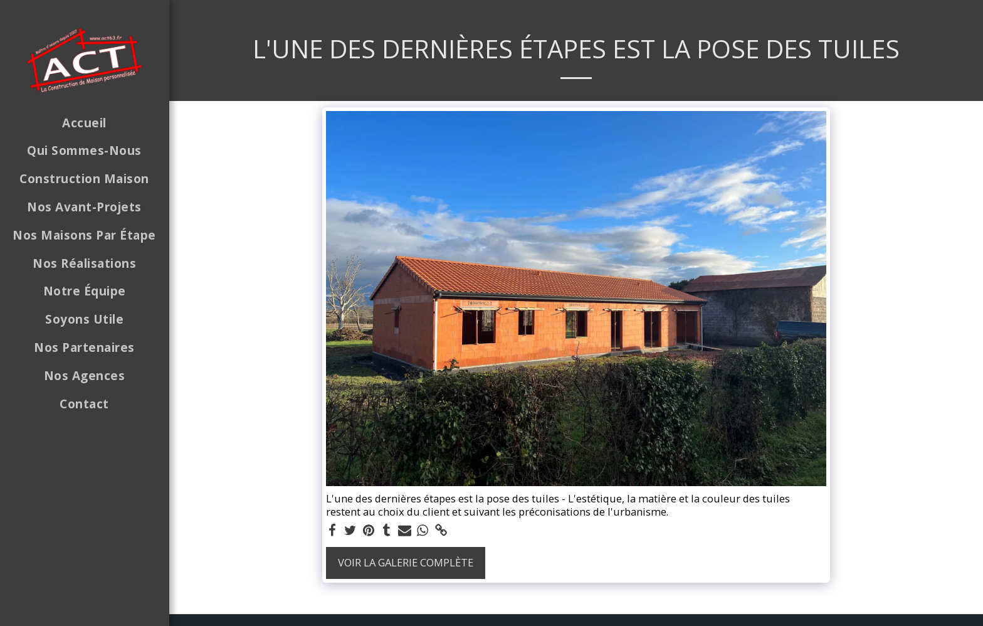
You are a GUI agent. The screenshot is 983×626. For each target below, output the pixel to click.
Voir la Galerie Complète (405, 562)
